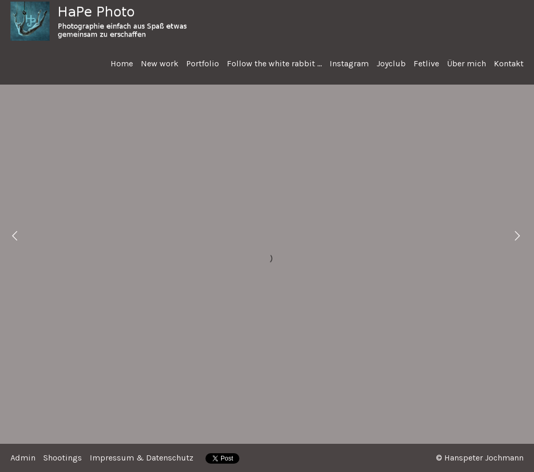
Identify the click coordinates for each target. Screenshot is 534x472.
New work (159, 63)
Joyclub (391, 63)
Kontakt (509, 63)
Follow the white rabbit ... (274, 63)
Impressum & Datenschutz (141, 458)
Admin (22, 458)
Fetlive (426, 63)
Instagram (349, 63)
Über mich (466, 63)
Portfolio (202, 63)
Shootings (62, 458)
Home (122, 63)
